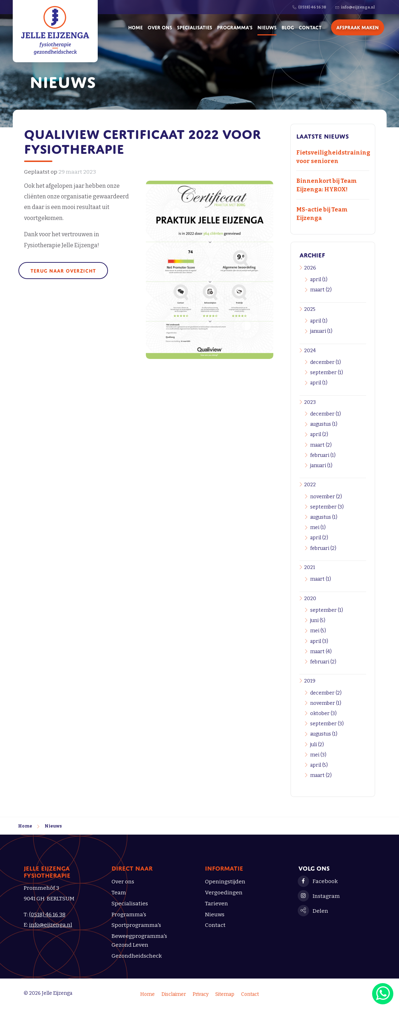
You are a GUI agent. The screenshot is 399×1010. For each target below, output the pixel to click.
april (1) (318, 280)
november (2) (326, 497)
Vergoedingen (224, 892)
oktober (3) (323, 713)
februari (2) (323, 548)
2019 (309, 681)
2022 (310, 485)
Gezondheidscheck (137, 956)
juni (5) (317, 620)
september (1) (326, 373)
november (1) (325, 703)
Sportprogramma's (136, 925)
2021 (309, 567)
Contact (310, 26)
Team (119, 892)
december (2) (326, 693)
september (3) (327, 507)
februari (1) (323, 455)
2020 (310, 599)
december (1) (325, 362)
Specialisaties (194, 26)
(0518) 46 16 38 (47, 914)
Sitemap (224, 994)
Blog (287, 26)
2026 (310, 268)
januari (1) (321, 331)
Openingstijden (225, 881)
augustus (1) (323, 424)
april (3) (319, 641)
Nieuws (267, 26)
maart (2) (321, 290)
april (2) (319, 434)
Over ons (160, 26)
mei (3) (318, 755)
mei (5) (318, 631)
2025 (309, 309)
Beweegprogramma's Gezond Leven (139, 940)
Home (135, 26)
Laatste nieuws (322, 135)
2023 (310, 402)
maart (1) (320, 579)
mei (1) (318, 527)
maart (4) (321, 652)
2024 (310, 351)
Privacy (201, 994)
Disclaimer (173, 994)
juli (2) (317, 745)
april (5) (319, 765)
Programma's (234, 26)
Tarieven (216, 903)
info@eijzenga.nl (50, 925)
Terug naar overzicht (63, 270)
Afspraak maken (357, 26)
